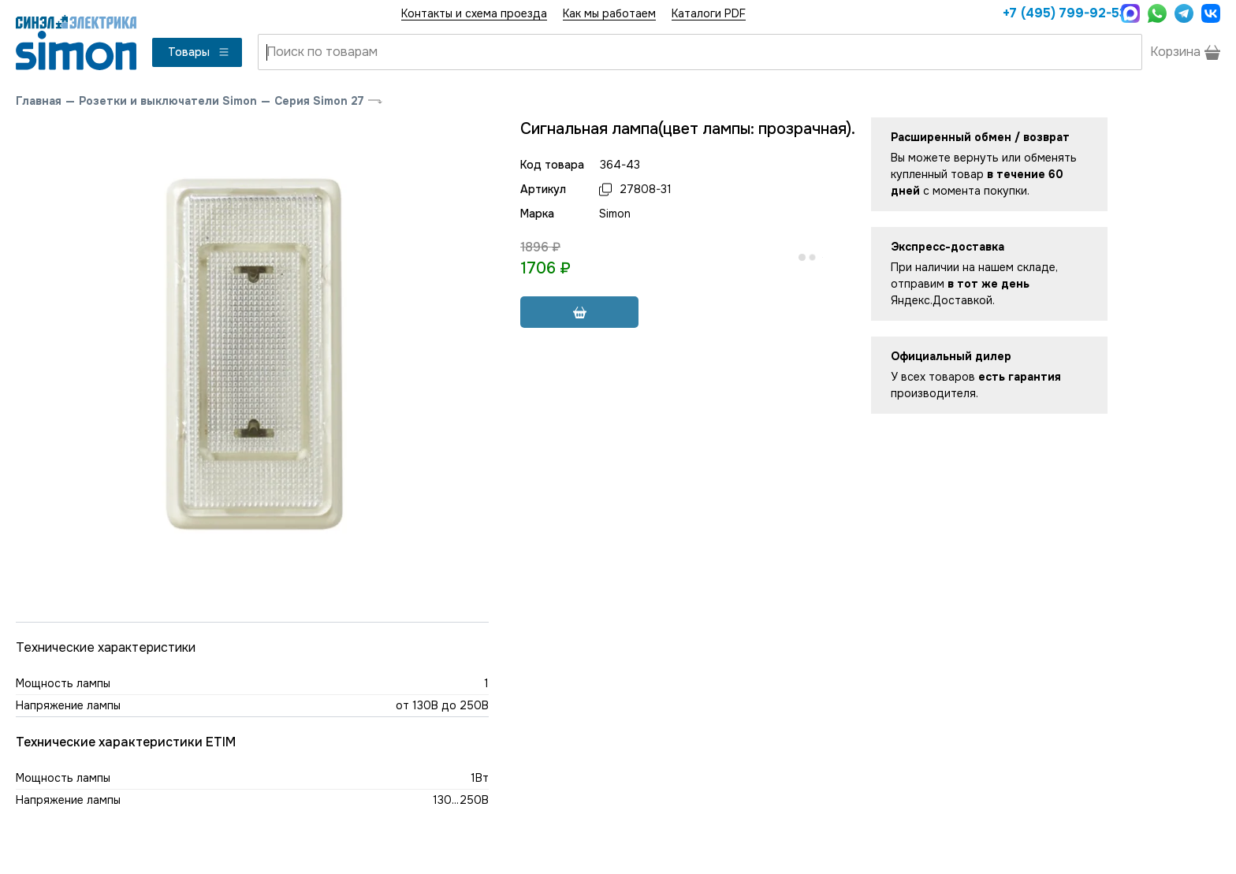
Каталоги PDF (709, 13)
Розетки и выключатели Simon (168, 101)
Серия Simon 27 (319, 101)
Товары (199, 52)
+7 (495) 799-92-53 (1058, 13)
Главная (38, 101)
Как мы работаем (609, 13)
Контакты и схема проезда (474, 13)
